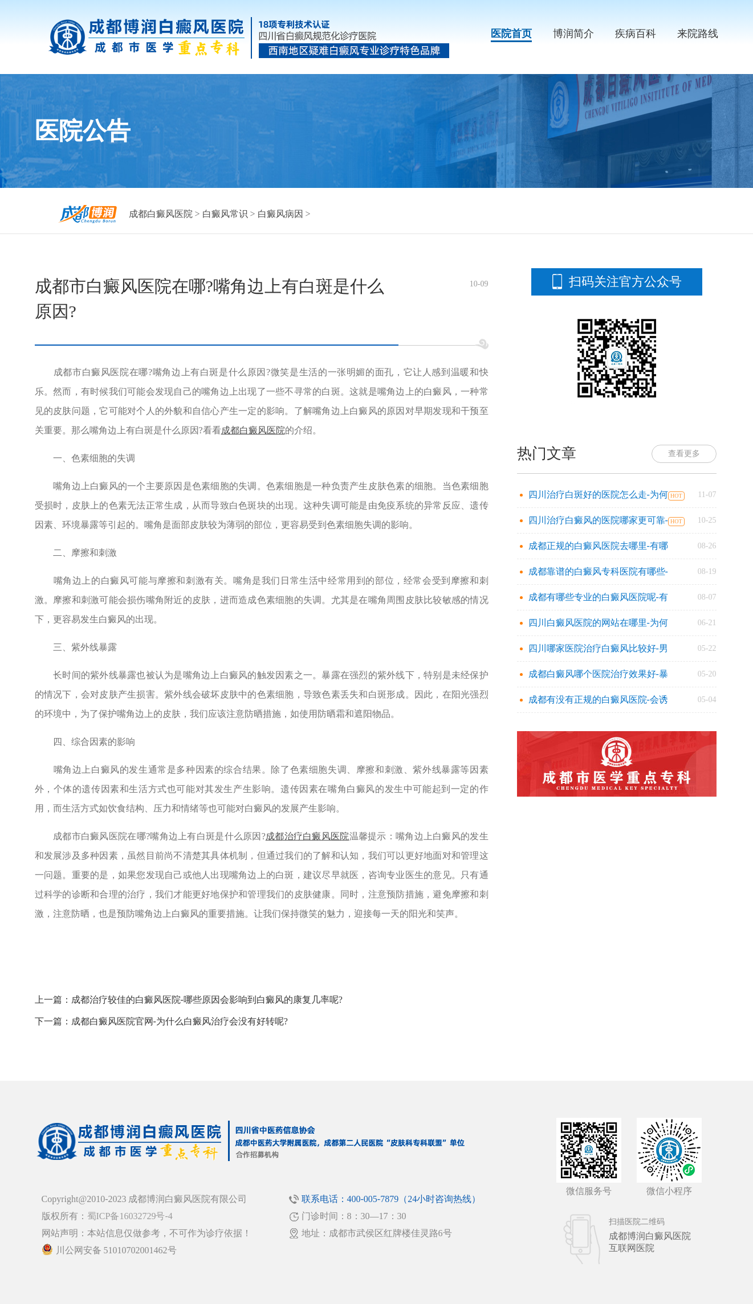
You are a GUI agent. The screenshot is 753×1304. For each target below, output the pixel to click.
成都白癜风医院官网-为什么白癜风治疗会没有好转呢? (179, 1021)
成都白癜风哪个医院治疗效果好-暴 (598, 674)
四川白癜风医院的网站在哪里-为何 (598, 623)
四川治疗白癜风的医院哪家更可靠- (598, 520)
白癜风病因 (280, 214)
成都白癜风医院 (161, 214)
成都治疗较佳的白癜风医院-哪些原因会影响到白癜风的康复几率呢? (207, 999)
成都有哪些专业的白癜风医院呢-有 (598, 597)
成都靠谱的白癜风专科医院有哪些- (598, 571)
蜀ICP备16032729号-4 (130, 1216)
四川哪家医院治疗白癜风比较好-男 (598, 648)
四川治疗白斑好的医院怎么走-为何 (598, 494)
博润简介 (573, 33)
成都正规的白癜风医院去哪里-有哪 (598, 546)
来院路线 (697, 33)
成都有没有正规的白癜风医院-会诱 (598, 699)
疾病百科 (635, 33)
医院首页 (511, 33)
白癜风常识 (225, 214)
